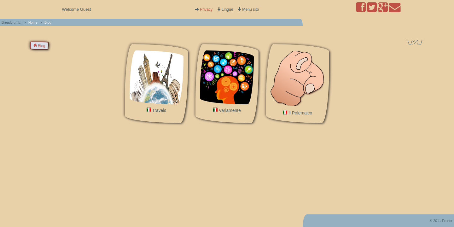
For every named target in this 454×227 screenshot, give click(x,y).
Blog (47, 22)
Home (33, 22)
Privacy (206, 9)
